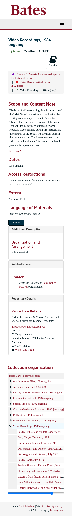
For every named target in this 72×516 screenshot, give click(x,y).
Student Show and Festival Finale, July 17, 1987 (44, 465)
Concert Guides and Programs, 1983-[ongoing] (38, 409)
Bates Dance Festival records (24, 375)
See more (15, 151)
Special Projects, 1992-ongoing (30, 403)
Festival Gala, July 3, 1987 (32, 459)
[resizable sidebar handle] (36, 493)
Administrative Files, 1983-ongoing (32, 381)
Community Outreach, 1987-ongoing (33, 398)
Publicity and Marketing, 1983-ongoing (34, 420)
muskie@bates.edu (25, 349)
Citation (53, 61)
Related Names (21, 264)
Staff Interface (26, 506)
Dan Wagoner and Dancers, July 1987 (38, 454)
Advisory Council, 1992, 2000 (29, 387)
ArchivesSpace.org (52, 506)
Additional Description (26, 229)
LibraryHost (56, 510)
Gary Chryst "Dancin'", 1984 (33, 437)
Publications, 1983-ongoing (28, 415)
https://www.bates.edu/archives (28, 326)
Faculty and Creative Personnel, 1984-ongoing (38, 392)
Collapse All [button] (16, 222)
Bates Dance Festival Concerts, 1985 (37, 443)
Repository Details (24, 298)
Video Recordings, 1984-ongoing (31, 426)
